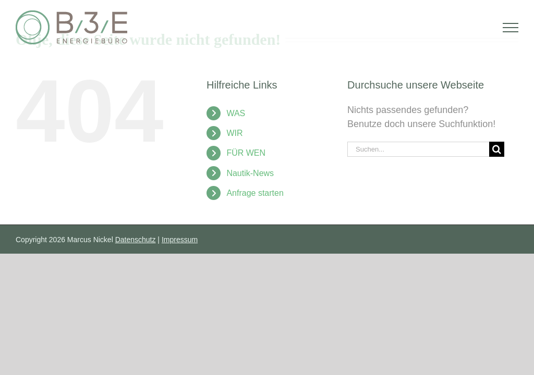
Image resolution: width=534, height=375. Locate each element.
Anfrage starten (254, 193)
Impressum (180, 239)
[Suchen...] (418, 149)
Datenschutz (135, 239)
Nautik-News (250, 173)
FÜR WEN (245, 152)
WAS (235, 113)
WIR (234, 133)
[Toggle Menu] (511, 27)
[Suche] (496, 149)
